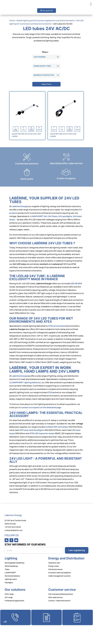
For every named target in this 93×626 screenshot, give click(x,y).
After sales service (55, 597)
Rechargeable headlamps (14, 563)
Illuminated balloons (12, 576)
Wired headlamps (11, 566)
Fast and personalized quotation (60, 594)
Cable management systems (59, 576)
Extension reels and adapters (59, 572)
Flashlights (9, 582)
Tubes (7, 569)
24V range (9, 597)
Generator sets (54, 563)
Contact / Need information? (59, 600)
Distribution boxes (55, 569)
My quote (48, 10)
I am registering (76, 550)
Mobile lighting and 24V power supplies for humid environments (45, 20)
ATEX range (9, 594)
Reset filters (46, 84)
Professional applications (14, 600)
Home (12, 20)
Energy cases (53, 566)
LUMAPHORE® (10, 572)
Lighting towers (11, 579)
